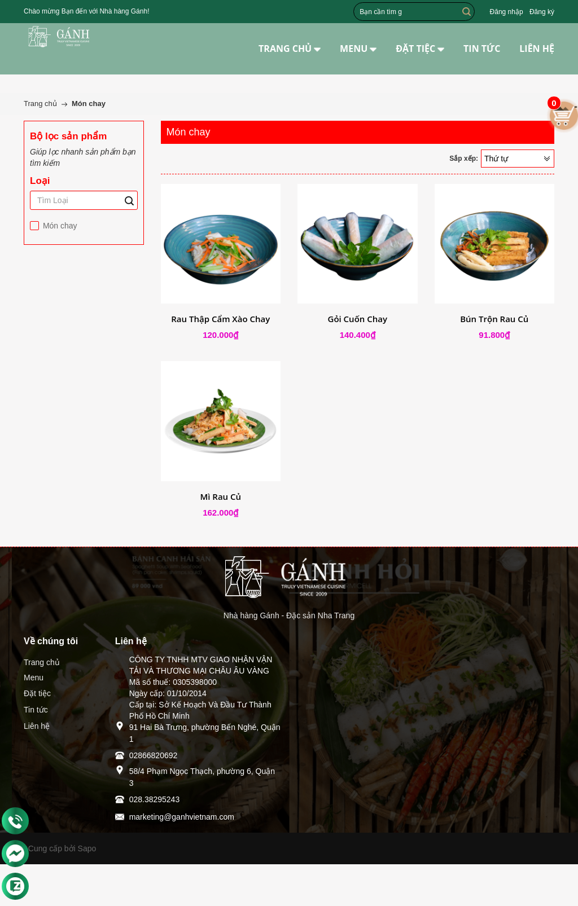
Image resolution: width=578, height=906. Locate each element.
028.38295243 (154, 799)
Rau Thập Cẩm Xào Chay (220, 318)
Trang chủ (42, 662)
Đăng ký (541, 12)
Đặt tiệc (37, 693)
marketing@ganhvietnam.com (181, 816)
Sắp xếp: (463, 158)
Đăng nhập (506, 12)
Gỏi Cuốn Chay (358, 318)
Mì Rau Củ (220, 496)
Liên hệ (37, 726)
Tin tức (36, 709)
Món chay (59, 225)
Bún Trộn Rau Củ (494, 318)
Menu (33, 677)
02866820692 (153, 755)
